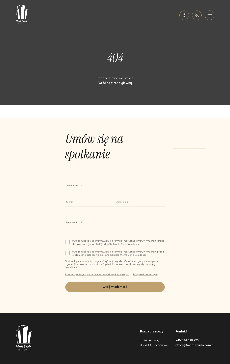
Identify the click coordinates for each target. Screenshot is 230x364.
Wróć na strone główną (115, 83)
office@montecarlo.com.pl (194, 345)
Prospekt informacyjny (145, 276)
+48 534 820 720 (187, 340)
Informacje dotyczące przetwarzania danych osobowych (97, 276)
